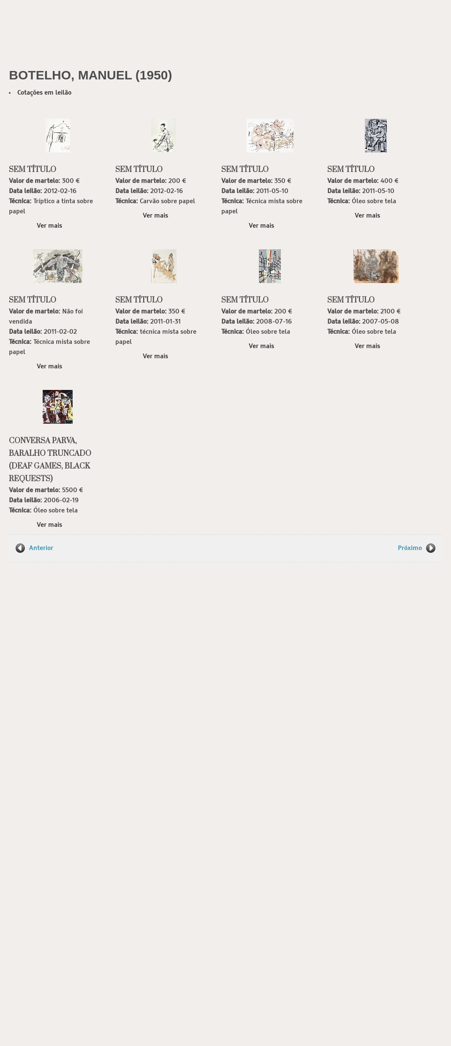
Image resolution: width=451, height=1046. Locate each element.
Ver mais (49, 226)
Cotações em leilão (44, 93)
